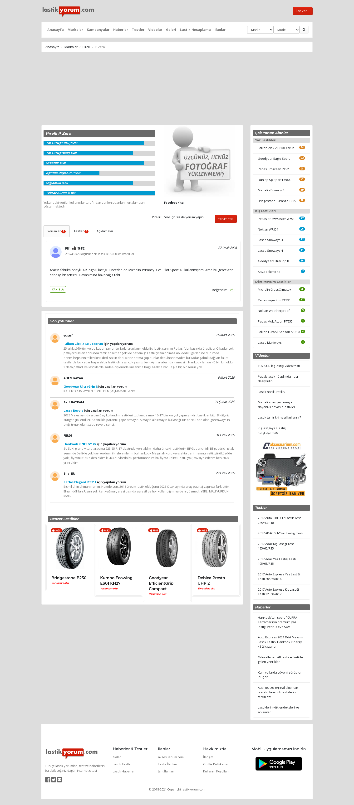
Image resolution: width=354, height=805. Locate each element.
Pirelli (86, 47)
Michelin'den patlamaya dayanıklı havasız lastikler (276, 404)
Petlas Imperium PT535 (274, 300)
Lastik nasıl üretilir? (271, 392)
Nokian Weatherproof (274, 311)
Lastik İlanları (167, 764)
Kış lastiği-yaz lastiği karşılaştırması (272, 430)
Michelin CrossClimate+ (274, 289)
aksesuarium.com (171, 757)
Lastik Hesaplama (195, 29)
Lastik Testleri (123, 764)
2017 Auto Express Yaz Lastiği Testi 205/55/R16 (279, 576)
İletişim (208, 757)
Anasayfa (55, 29)
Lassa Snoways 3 (270, 240)
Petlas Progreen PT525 (274, 169)
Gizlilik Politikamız (216, 764)
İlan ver (301, 11)
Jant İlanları (166, 771)
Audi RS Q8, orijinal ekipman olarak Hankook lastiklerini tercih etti (278, 692)
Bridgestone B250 (69, 578)
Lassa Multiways (270, 342)
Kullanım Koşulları (216, 771)
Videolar (155, 29)
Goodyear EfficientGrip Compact (161, 583)
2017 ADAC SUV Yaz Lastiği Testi (280, 533)
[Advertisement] (177, 89)
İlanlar (220, 29)
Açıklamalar (105, 231)
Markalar (75, 29)
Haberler (120, 29)
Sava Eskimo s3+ (270, 272)
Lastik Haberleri (124, 771)
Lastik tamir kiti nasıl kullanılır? (279, 417)
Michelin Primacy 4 (271, 190)
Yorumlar (57, 231)
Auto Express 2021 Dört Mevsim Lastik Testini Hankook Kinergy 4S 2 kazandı (280, 642)
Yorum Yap (226, 219)
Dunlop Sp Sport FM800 (274, 180)
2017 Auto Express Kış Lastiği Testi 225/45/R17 (278, 591)
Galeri (171, 29)
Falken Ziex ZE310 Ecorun (276, 148)
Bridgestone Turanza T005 (277, 201)
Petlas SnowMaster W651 (276, 219)
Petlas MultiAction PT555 (275, 321)
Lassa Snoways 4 (270, 250)
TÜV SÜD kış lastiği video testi (279, 366)
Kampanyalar (98, 29)
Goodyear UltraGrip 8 (273, 261)
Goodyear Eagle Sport (274, 158)
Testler (138, 29)
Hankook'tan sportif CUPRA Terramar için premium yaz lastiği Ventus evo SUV (277, 622)
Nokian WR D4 (268, 229)
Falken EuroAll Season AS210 (279, 332)
